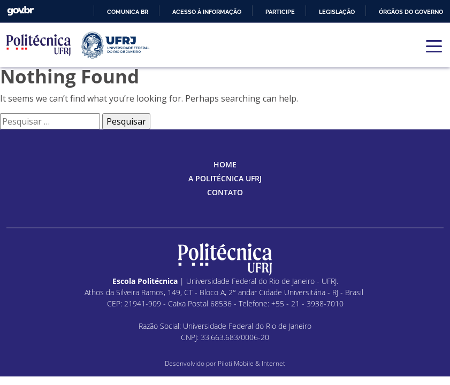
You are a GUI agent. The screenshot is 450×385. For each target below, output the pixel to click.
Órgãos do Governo (411, 12)
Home (225, 164)
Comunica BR (127, 12)
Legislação (337, 12)
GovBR (20, 11)
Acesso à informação (206, 12)
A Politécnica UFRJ (225, 178)
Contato (225, 192)
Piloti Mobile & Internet (251, 363)
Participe (280, 12)
